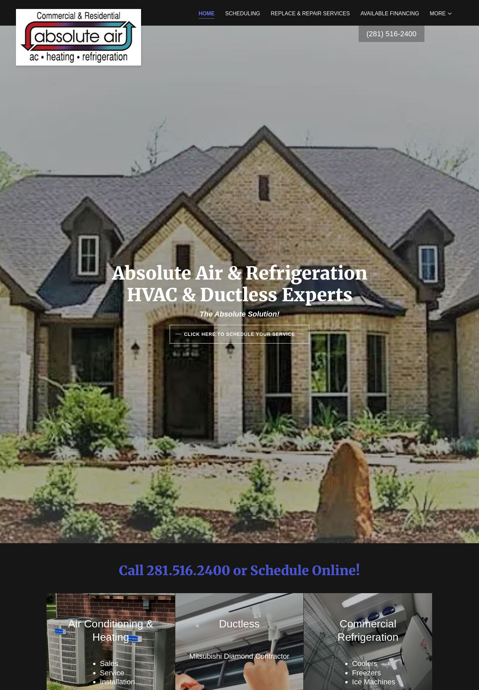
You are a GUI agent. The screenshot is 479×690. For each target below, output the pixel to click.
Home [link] (207, 13)
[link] (78, 11)
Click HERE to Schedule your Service (239, 334)
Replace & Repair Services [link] (310, 13)
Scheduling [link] (242, 13)
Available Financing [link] (390, 13)
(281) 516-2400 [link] (391, 34)
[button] (441, 14)
